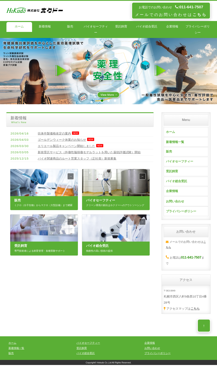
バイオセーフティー (96, 29)
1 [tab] (102, 100)
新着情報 (45, 26)
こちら (195, 310)
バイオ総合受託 (146, 26)
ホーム (19, 26)
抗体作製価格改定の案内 (54, 133)
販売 (70, 26)
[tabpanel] (108, 71)
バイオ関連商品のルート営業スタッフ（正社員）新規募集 (77, 158)
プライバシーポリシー (198, 29)
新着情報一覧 (175, 142)
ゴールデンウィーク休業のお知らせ (62, 139)
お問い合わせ (175, 203)
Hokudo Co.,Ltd (104, 364)
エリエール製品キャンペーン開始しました (66, 146)
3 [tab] (115, 100)
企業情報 (172, 26)
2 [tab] (108, 100)
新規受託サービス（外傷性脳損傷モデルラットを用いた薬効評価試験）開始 (89, 152)
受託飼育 (121, 26)
